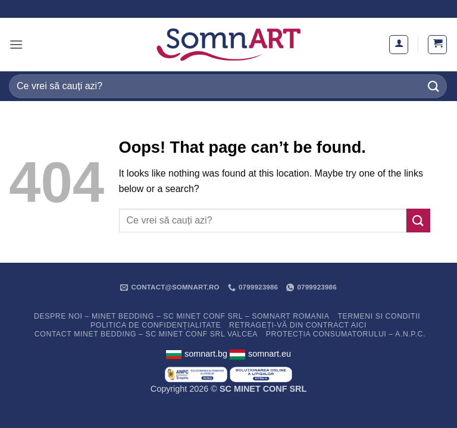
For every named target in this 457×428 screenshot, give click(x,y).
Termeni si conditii (378, 316)
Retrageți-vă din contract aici (298, 325)
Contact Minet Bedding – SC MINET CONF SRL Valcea (146, 334)
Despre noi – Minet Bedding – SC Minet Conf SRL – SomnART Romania (182, 316)
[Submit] (434, 85)
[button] (16, 44)
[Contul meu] (398, 44)
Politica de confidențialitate (155, 325)
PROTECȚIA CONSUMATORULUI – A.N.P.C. (345, 334)
